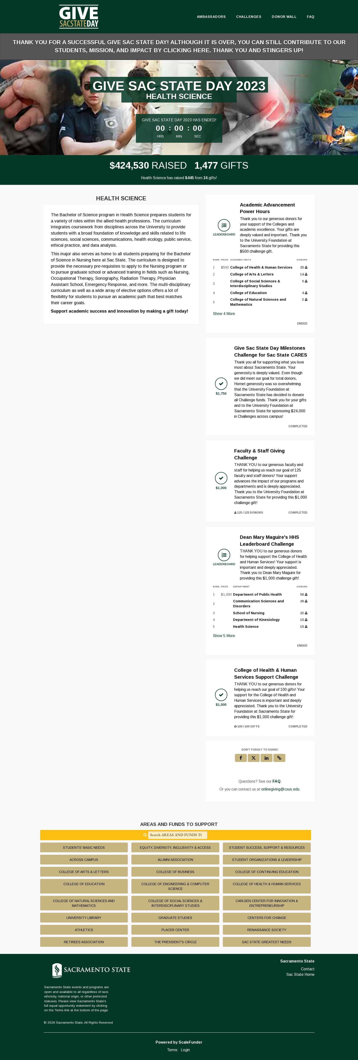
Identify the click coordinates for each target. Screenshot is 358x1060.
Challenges (248, 17)
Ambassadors (211, 17)
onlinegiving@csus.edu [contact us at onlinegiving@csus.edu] (280, 789)
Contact (308, 969)
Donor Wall (284, 17)
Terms (172, 1050)
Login (185, 1050)
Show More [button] (224, 314)
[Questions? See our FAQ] (276, 781)
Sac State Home (300, 974)
